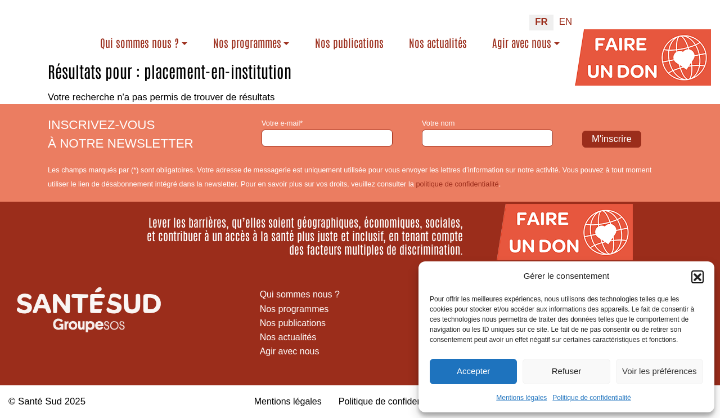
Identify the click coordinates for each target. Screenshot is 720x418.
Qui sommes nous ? (175, 38)
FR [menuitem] (541, 17)
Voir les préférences (659, 371)
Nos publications (376, 46)
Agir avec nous (521, 38)
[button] (697, 276)
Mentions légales (521, 398)
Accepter (473, 371)
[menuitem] (541, 18)
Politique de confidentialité (591, 398)
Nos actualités (447, 46)
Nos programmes (283, 38)
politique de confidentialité (457, 184)
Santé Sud (40, 401)
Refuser (567, 371)
